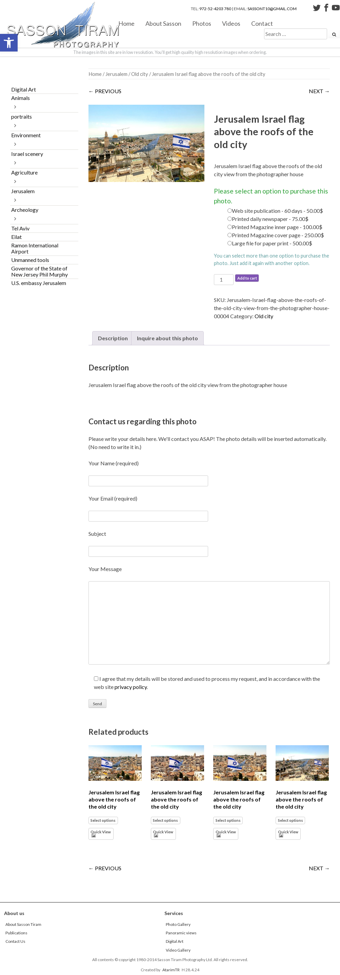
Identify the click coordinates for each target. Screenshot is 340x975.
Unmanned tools (30, 260)
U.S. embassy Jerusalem (38, 283)
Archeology (24, 209)
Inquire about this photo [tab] (167, 338)
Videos (231, 23)
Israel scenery (27, 153)
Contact (262, 23)
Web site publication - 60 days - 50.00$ (277, 210)
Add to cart (247, 278)
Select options (103, 820)
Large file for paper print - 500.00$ (272, 243)
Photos (201, 23)
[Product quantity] (224, 279)
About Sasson (163, 23)
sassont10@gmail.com (272, 8)
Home (126, 23)
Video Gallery (178, 950)
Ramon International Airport (34, 248)
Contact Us (15, 941)
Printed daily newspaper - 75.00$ (270, 219)
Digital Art (23, 89)
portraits (21, 116)
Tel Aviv (20, 228)
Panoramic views (181, 932)
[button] (9, 43)
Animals (20, 98)
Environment (26, 135)
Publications (16, 932)
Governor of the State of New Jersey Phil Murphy (39, 271)
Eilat (16, 236)
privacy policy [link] (131, 687)
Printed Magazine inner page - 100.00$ (277, 227)
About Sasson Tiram (23, 924)
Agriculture (24, 172)
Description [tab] (113, 338)
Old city (139, 74)
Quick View (101, 832)
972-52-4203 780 (215, 8)
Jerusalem (116, 74)
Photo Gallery (178, 924)
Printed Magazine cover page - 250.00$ (278, 235)
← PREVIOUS (104, 91)
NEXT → (319, 91)
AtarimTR (171, 969)
